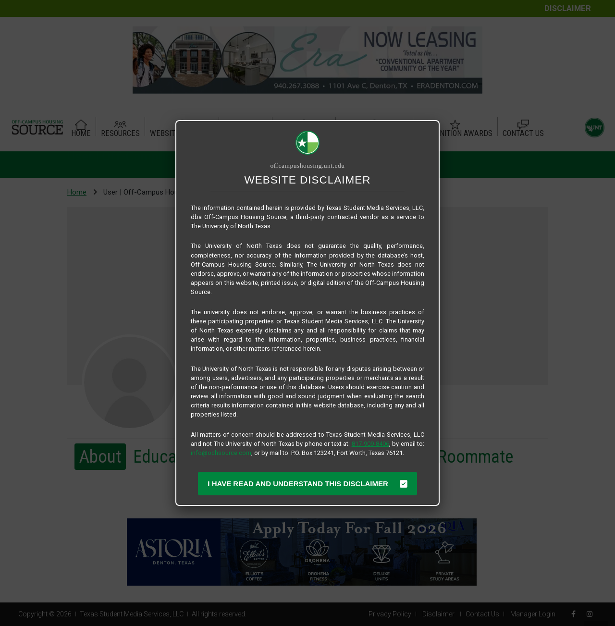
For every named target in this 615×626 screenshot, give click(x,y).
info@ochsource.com (221, 452)
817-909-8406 (370, 443)
